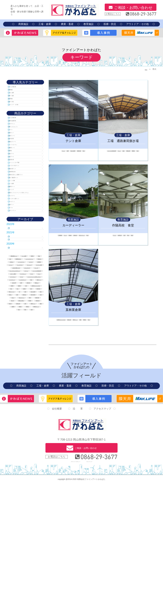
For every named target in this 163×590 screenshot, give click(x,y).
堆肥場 (14, 179)
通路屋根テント (17, 328)
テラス (19, 374)
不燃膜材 (59, 236)
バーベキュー (19, 378)
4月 (13, 295)
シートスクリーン (18, 338)
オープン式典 (33, 351)
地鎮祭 (26, 398)
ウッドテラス (32, 348)
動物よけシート (19, 165)
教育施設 (89, 24)
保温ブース (17, 188)
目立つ (30, 421)
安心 (14, 404)
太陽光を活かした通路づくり (24, 217)
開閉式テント (18, 237)
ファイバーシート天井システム (25, 381)
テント (55, 151)
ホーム (144, 69)
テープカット (34, 371)
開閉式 (125, 154)
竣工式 (32, 427)
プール (34, 378)
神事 (34, 424)
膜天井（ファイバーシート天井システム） (24, 248)
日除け (25, 414)
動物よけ (37, 394)
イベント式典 (18, 228)
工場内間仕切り (19, 211)
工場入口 (15, 342)
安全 (38, 401)
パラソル (16, 272)
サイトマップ (95, 567)
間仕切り (36, 338)
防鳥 (39, 447)
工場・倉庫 (44, 24)
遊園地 (38, 440)
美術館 (34, 430)
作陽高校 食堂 (123, 225)
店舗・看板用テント (22, 223)
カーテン (16, 147)
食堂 (139, 236)
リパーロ (18, 345)
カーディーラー (73, 225)
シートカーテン (32, 342)
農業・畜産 (67, 24)
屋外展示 (16, 407)
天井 (126, 236)
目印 (19, 421)
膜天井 (32, 434)
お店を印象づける (25, 355)
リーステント (25, 384)
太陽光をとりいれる (61, 320)
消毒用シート (18, 174)
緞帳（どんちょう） (22, 142)
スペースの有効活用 (116, 151)
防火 (92, 151)
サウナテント (18, 138)
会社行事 (33, 391)
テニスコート (18, 254)
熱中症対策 (17, 161)
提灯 (14, 414)
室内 (36, 404)
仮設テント (18, 391)
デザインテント (19, 276)
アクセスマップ (102, 515)
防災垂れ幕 (17, 192)
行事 (32, 437)
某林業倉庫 (73, 309)
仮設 (138, 151)
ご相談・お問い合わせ (133, 7)
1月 (13, 310)
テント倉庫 (73, 141)
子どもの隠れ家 (19, 87)
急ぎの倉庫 (72, 151)
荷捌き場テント (19, 206)
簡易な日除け (19, 430)
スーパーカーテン (21, 170)
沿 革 (78, 515)
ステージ (25, 365)
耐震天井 (19, 434)
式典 (21, 411)
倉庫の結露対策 (19, 133)
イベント (16, 348)
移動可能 (84, 151)
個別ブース (17, 183)
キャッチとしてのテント (25, 361)
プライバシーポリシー (72, 567)
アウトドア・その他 (137, 24)
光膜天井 (117, 236)
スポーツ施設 (16, 371)
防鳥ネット (17, 152)
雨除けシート (18, 156)
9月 (13, 320)
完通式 (25, 404)
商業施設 (23, 24)
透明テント (89, 320)
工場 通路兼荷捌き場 (123, 141)
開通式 (19, 444)
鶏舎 (26, 332)
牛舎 (36, 332)
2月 (13, 305)
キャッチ (34, 358)
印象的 (77, 236)
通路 (66, 323)
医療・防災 (110, 24)
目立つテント (70, 239)
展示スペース (32, 407)
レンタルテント (20, 388)
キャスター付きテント (23, 202)
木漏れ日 (87, 236)
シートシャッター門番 (23, 197)
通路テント (17, 267)
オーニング (17, 241)
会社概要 (57, 515)
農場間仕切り (25, 335)
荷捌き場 (115, 154)
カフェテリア (18, 358)
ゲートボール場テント (23, 258)
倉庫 (62, 151)
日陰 (36, 414)
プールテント (18, 263)
